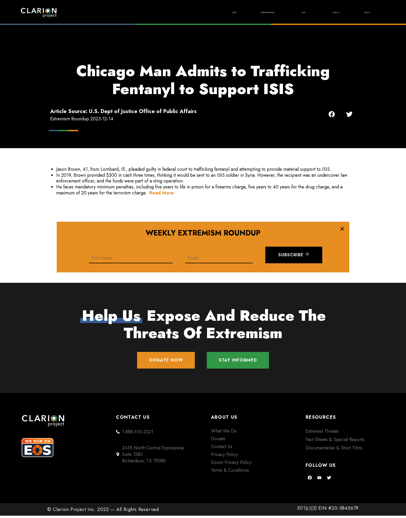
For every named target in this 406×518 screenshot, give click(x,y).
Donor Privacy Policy (231, 464)
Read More (161, 192)
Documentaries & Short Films (334, 450)
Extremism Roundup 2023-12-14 (81, 118)
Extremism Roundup (218, 12)
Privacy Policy (224, 456)
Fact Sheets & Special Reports (335, 441)
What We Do (224, 433)
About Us (316, 12)
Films (274, 12)
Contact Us (221, 448)
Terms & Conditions (230, 472)
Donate (361, 12)
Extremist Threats (322, 433)
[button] (331, 114)
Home (162, 12)
